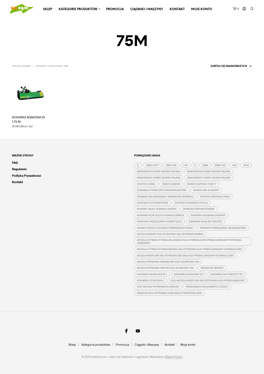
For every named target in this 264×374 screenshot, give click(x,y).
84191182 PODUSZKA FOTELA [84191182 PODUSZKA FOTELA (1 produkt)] (191, 202)
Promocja (115, 9)
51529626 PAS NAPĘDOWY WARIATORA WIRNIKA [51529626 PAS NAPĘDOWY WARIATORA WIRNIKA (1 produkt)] (165, 196)
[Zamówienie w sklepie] (226, 66)
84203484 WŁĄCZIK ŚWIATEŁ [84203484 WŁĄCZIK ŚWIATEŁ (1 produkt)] (205, 221)
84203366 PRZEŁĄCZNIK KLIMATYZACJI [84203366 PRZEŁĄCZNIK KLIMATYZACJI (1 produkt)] (159, 221)
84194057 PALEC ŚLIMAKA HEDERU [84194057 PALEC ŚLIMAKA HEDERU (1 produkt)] (156, 208)
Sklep (47, 9)
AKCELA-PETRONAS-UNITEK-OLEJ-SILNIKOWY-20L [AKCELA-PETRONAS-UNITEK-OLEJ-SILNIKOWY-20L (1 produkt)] (165, 267)
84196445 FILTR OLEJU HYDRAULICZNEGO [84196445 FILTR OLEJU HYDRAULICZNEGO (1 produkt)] (160, 215)
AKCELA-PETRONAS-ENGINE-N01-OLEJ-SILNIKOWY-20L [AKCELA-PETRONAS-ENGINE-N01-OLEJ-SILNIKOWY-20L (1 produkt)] (168, 261)
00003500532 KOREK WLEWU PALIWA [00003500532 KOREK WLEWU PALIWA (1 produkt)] (208, 171)
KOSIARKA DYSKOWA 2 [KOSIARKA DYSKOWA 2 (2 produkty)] (150, 280)
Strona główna (21, 66)
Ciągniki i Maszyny (146, 9)
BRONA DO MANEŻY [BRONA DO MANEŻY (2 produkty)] (212, 267)
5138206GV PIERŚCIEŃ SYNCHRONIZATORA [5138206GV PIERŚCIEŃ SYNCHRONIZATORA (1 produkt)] (161, 190)
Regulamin (19, 169)
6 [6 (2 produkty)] (195, 165)
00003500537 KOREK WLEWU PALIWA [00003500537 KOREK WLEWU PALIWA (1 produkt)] (208, 177)
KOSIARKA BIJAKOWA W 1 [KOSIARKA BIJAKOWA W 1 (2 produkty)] (152, 274)
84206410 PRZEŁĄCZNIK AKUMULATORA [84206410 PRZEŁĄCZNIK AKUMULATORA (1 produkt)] (223, 227)
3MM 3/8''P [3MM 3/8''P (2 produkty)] (152, 165)
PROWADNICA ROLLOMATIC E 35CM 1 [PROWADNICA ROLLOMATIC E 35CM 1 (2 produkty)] (207, 286)
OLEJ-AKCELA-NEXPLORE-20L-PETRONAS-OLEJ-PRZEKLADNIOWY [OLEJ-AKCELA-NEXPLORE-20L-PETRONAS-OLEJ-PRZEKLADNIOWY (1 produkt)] (208, 280)
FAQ (15, 162)
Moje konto (201, 9)
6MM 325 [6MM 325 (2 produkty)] (220, 165)
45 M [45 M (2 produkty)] (246, 165)
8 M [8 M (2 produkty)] (234, 165)
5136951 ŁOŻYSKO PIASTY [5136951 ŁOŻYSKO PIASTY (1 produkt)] (201, 184)
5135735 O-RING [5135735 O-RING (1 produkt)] (146, 184)
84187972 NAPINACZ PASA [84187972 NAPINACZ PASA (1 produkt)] (215, 196)
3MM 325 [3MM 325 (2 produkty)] (171, 165)
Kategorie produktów (78, 9)
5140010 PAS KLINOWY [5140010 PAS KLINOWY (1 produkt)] (206, 190)
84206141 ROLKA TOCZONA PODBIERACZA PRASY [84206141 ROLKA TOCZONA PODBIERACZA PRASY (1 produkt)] (165, 227)
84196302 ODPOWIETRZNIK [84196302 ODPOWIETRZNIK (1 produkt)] (199, 208)
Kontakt (177, 9)
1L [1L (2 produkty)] (138, 165)
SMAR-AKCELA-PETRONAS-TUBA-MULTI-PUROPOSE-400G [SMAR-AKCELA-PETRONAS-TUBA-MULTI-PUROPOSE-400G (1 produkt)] (169, 293)
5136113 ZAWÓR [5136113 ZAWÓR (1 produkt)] (171, 184)
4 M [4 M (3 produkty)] (185, 165)
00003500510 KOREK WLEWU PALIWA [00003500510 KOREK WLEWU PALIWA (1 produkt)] (158, 171)
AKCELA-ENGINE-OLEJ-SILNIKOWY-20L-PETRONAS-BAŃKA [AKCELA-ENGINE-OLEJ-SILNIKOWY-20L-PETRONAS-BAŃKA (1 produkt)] (170, 234)
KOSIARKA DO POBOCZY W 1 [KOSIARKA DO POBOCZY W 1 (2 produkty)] (226, 274)
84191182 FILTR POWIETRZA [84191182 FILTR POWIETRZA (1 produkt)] (152, 202)
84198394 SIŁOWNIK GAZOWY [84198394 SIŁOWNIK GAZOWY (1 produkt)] (208, 215)
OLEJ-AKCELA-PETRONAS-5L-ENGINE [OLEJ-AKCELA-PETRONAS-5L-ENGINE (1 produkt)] (158, 286)
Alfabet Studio (174, 356)
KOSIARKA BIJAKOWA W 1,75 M (28, 119)
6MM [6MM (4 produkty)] (205, 165)
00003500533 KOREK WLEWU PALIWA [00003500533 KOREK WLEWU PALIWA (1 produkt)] (158, 177)
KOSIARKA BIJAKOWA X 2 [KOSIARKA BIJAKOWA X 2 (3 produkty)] (189, 274)
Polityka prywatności (26, 175)
